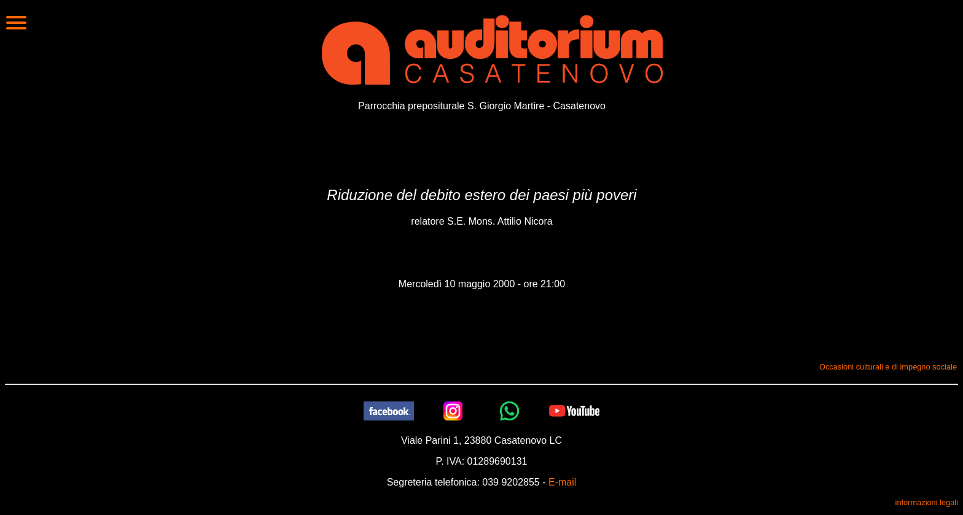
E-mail (562, 482)
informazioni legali (926, 502)
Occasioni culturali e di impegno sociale (888, 366)
